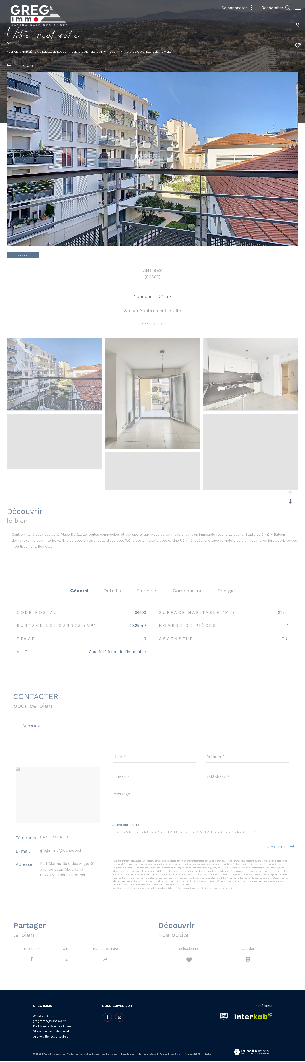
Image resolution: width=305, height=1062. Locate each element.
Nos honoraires (109, 1055)
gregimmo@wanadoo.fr (61, 850)
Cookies (208, 1055)
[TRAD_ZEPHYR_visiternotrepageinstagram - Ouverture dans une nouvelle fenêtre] (118, 1017)
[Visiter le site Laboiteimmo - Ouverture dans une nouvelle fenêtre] (251, 1053)
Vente (76, 51)
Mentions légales (147, 1055)
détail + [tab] (112, 590)
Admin (163, 1055)
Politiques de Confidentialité (165, 888)
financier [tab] (147, 590)
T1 (124, 51)
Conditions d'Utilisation (197, 888)
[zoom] (54, 409)
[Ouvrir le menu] (298, 8)
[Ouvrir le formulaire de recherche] (273, 7)
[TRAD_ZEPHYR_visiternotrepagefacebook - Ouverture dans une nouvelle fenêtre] (106, 1017)
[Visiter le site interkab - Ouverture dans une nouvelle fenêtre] (252, 1017)
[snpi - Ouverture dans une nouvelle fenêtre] (224, 1017)
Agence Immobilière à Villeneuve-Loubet (37, 51)
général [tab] (79, 590)
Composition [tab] (188, 590)
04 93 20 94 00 (54, 837)
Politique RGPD (192, 1055)
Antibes (90, 51)
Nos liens (176, 1055)
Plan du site (128, 1055)
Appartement (109, 51)
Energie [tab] (226, 590)
